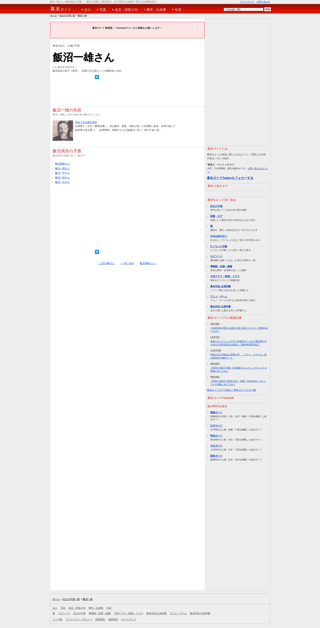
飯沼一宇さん (62, 172)
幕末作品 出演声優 (220, 306)
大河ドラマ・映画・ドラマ (225, 276)
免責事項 (113, 619)
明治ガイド (216, 435)
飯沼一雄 (82, 15)
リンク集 (57, 619)
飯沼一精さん (62, 168)
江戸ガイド (216, 425)
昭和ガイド (216, 456)
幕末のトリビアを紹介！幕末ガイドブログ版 (231, 390)
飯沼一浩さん (62, 177)
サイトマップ (247, 1)
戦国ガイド (216, 412)
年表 (178, 9)
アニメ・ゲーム (218, 296)
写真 (103, 9)
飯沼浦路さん (62, 163)
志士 (87, 9)
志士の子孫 (216, 206)
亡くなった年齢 (218, 246)
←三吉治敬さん (106, 263)
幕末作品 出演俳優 (220, 286)
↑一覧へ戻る (127, 263)
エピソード (216, 256)
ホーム (53, 15)
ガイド (60, 9)
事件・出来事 (156, 9)
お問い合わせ (263, 1)
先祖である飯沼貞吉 (86, 122)
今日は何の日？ (218, 236)
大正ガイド (216, 445)
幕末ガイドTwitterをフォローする (230, 178)
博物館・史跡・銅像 (221, 266)
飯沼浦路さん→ (148, 263)
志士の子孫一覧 (67, 15)
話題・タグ (216, 216)
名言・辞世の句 (126, 9)
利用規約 (100, 619)
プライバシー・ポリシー (78, 619)
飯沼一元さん (62, 182)
